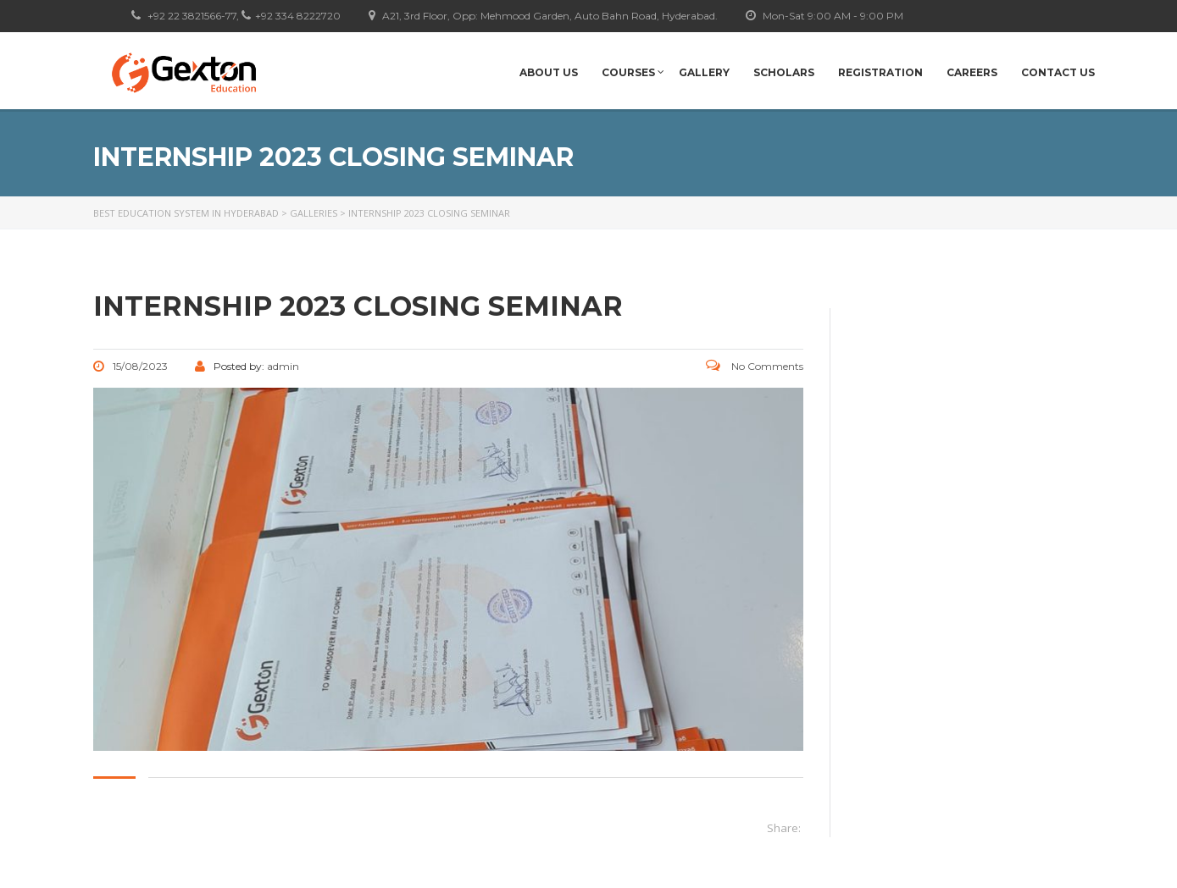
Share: (784, 828)
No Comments (754, 366)
